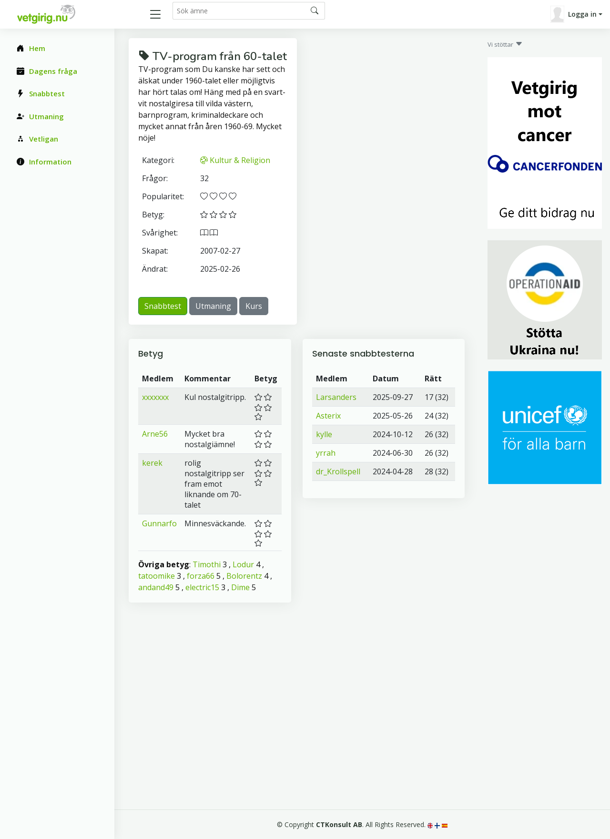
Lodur (243, 564)
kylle (324, 434)
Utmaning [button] (213, 306)
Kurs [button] (253, 306)
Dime (240, 587)
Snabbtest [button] (162, 306)
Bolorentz (244, 576)
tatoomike (156, 576)
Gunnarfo (159, 523)
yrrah (326, 453)
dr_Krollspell (338, 471)
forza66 (200, 576)
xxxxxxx (155, 397)
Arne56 (155, 434)
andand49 (155, 587)
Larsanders (336, 397)
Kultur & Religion (235, 160)
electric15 (202, 587)
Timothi (207, 564)
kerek (152, 463)
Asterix (328, 415)
